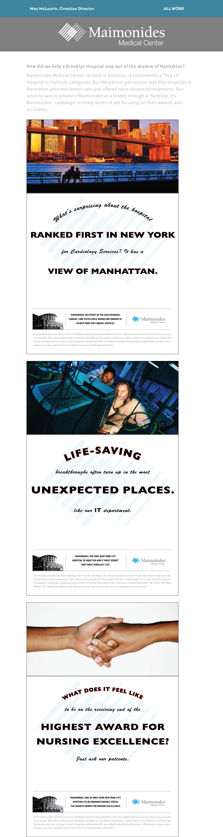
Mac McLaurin (43, 9)
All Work (174, 9)
